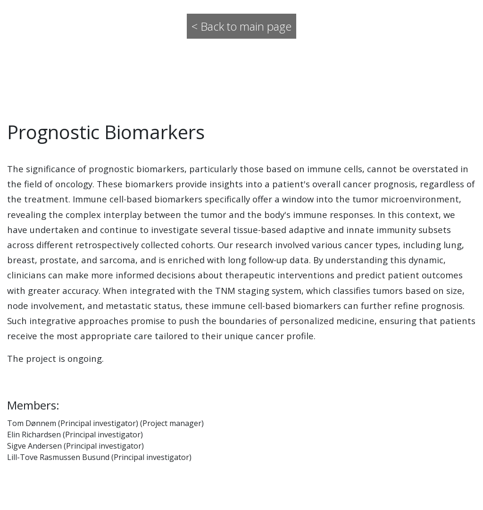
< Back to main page (241, 26)
